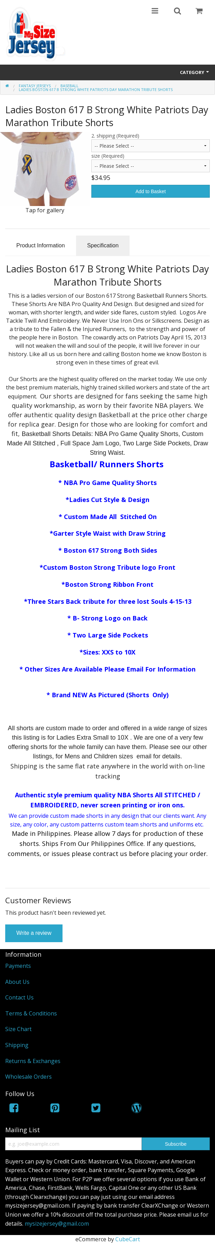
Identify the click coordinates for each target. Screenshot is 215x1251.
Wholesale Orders (28, 1076)
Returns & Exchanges (32, 1061)
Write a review (33, 933)
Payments (18, 966)
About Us (17, 982)
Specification (103, 245)
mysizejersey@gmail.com (57, 1223)
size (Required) (107, 156)
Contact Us (19, 997)
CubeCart (127, 1239)
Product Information (40, 245)
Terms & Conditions (31, 1013)
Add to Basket (150, 191)
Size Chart (18, 1029)
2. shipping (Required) (115, 135)
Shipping (16, 1045)
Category (195, 72)
